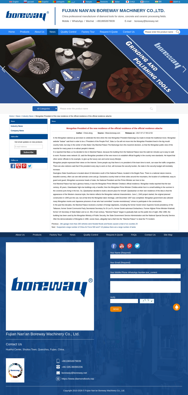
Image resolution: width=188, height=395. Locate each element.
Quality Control (68, 32)
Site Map (168, 234)
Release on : (130, 133)
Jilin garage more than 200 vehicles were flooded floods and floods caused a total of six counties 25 (99, 224)
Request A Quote (109, 32)
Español (45, 2)
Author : (80, 133)
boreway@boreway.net (74, 372)
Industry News (27, 116)
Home (12, 32)
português (60, 2)
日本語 (132, 2)
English (16, 2)
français (89, 2)
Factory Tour (88, 32)
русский (30, 2)
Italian (117, 2)
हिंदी (160, 2)
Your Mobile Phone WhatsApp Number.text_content (133, 272)
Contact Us (129, 32)
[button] (185, 69)
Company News (17, 131)
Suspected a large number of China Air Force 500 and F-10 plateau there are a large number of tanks (96, 227)
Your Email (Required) (120, 262)
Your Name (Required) (120, 253)
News (53, 32)
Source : (101, 133)
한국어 (146, 2)
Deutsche (104, 2)
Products (24, 32)
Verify (112, 297)
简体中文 (176, 2)
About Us (39, 32)
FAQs (134, 234)
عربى (73, 2)
